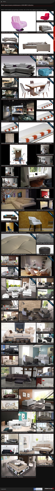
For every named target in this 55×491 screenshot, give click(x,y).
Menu (4, 1)
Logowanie (3, 489)
